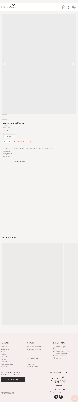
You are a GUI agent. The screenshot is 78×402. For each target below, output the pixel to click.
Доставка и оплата (60, 354)
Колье (3, 351)
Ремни (3, 359)
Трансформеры (7, 364)
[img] (56, 397)
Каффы (3, 354)
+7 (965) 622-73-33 (58, 389)
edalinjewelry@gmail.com (58, 392)
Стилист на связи (34, 347)
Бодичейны (5, 347)
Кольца (4, 356)
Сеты (29, 362)
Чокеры (4, 366)
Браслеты (5, 349)
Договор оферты (59, 347)
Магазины (57, 358)
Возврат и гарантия (60, 356)
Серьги (4, 361)
